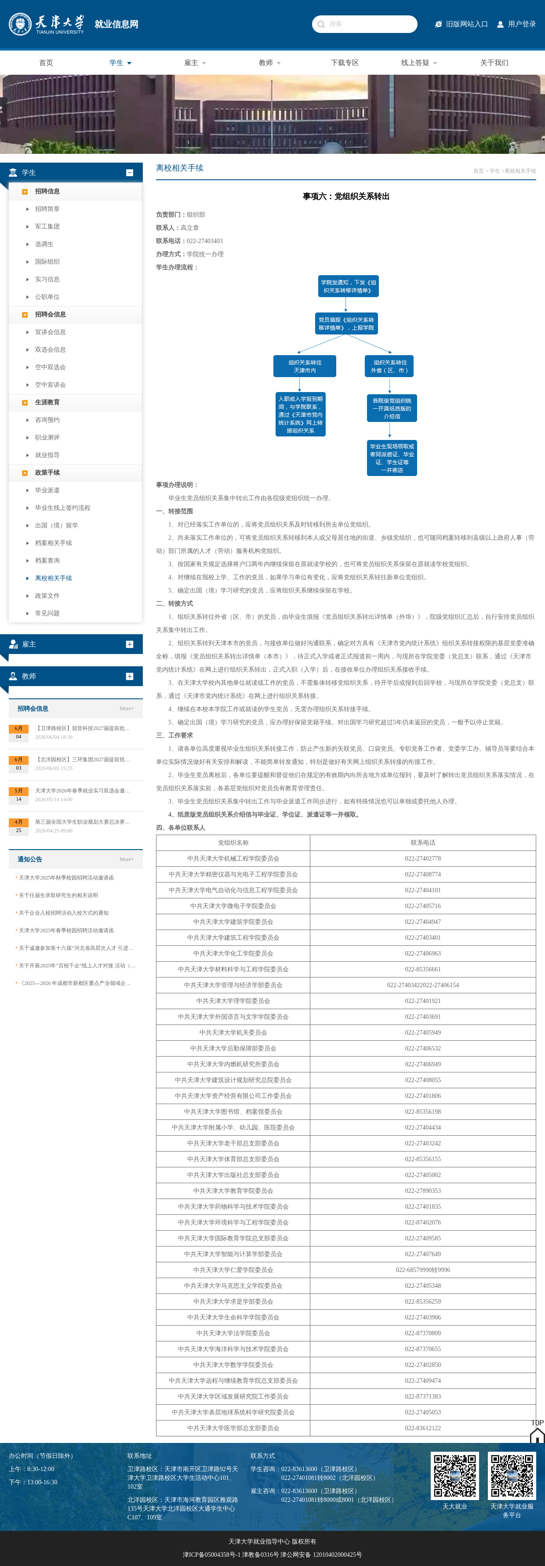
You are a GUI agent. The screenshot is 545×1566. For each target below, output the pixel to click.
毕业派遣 (47, 490)
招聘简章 (47, 209)
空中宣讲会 (50, 385)
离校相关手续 (53, 578)
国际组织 (47, 261)
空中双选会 (50, 367)
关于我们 (494, 62)
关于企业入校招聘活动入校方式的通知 (62, 912)
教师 (270, 63)
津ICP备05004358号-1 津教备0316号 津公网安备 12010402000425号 (272, 1554)
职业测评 (47, 437)
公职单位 (47, 297)
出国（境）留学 (56, 525)
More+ (127, 708)
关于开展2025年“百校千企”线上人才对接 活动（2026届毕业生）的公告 (75, 965)
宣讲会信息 (50, 332)
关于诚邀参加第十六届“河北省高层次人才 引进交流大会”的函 (75, 948)
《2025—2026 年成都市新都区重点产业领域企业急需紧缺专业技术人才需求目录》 (75, 983)
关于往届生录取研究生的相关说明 (56, 895)
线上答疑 (419, 63)
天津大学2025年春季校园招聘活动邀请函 (64, 930)
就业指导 (47, 455)
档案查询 (47, 560)
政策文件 (47, 595)
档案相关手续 (53, 543)
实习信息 (47, 279)
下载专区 (345, 62)
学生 (120, 63)
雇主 (195, 63)
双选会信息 (50, 349)
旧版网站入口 (467, 24)
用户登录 (522, 24)
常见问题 (47, 613)
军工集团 (47, 226)
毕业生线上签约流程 (63, 508)
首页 (46, 62)
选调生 (44, 244)
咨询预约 (47, 420)
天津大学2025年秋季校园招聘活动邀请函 (64, 877)
